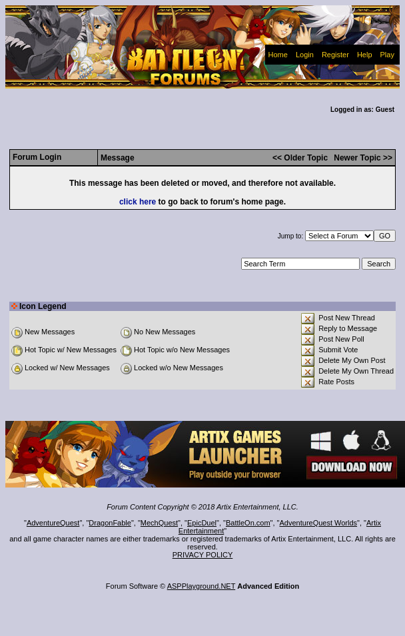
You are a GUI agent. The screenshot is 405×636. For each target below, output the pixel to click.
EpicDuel (201, 523)
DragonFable (110, 523)
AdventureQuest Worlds (319, 523)
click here (137, 201)
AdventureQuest (53, 523)
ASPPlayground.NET (201, 586)
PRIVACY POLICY (203, 555)
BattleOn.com (248, 523)
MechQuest (159, 523)
